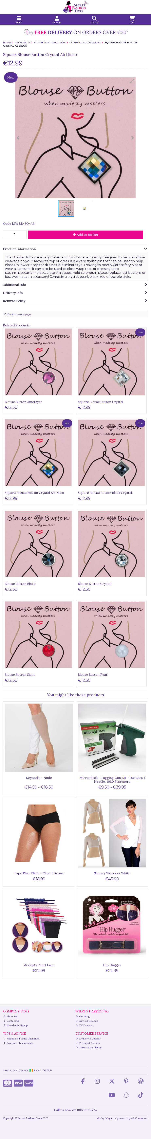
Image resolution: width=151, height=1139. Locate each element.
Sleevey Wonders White (112, 873)
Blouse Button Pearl (93, 674)
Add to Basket (85, 235)
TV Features (85, 1025)
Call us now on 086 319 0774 (75, 1110)
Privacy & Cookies (88, 1043)
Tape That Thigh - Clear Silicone (39, 873)
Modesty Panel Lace (38, 965)
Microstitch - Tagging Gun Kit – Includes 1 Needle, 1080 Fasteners (112, 779)
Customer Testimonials (19, 1043)
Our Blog (83, 1016)
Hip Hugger (112, 965)
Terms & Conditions (89, 1047)
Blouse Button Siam (20, 674)
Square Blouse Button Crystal (100, 402)
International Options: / (27, 1070)
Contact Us (12, 1020)
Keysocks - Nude (39, 778)
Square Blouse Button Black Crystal (105, 493)
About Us (10, 1016)
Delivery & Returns (88, 1038)
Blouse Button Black (20, 584)
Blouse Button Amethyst (23, 402)
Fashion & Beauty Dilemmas (21, 1038)
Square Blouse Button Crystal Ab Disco (34, 493)
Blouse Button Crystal (94, 584)
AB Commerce (139, 1118)
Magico (109, 1118)
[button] (132, 81)
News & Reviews (87, 1020)
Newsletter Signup (16, 1025)
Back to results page (19, 314)
